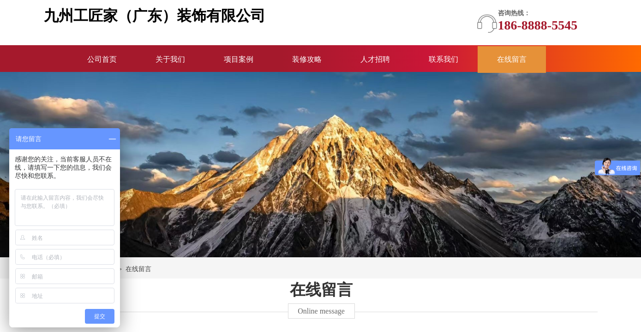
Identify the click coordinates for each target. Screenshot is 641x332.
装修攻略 (307, 59)
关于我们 (170, 59)
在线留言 (512, 59)
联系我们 (443, 59)
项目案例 (238, 59)
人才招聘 (375, 59)
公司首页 (102, 59)
